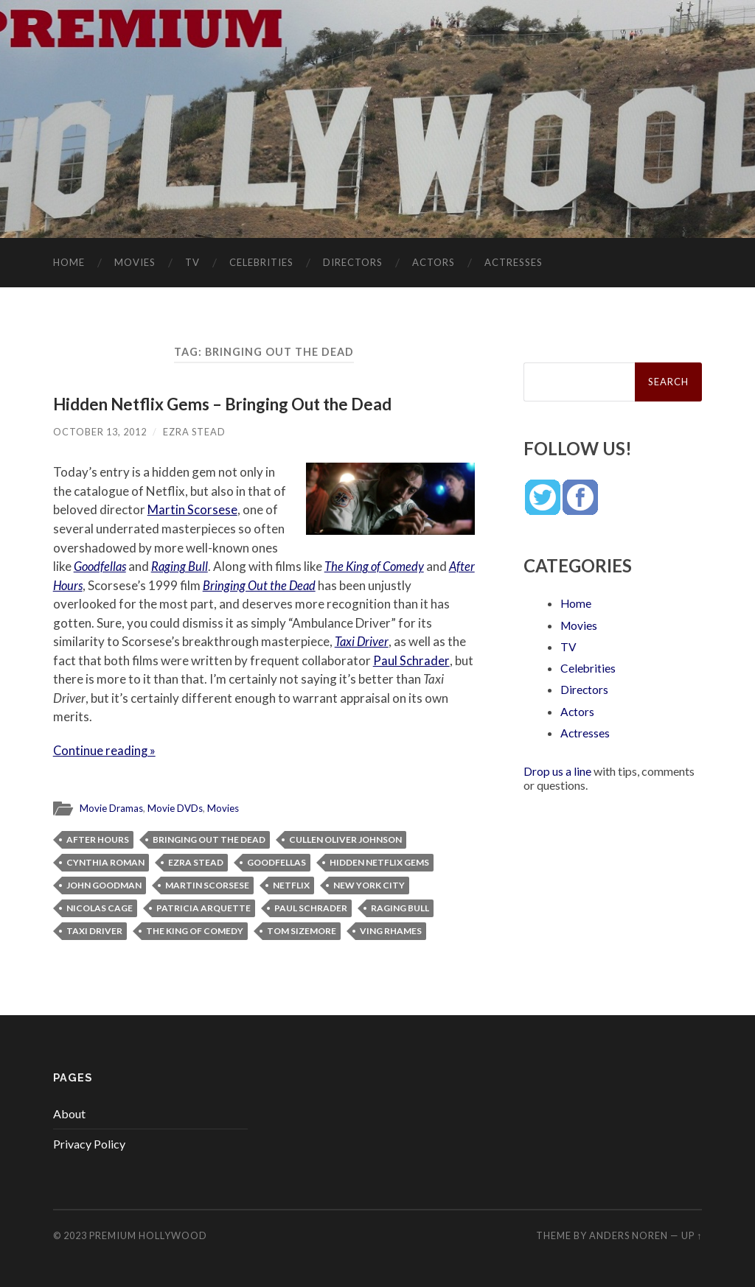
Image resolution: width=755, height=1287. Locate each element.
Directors (353, 262)
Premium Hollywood (148, 1235)
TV (192, 262)
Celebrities (261, 262)
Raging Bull (183, 566)
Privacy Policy (89, 1143)
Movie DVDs (175, 807)
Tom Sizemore (301, 929)
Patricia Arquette (203, 906)
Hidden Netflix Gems (379, 860)
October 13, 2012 (100, 432)
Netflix (291, 883)
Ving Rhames (391, 929)
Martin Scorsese (192, 509)
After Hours (83, 584)
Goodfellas (101, 566)
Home (69, 262)
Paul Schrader (411, 659)
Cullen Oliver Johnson (345, 838)
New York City (369, 883)
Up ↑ (691, 1235)
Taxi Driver (362, 641)
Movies (135, 262)
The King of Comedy (379, 566)
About (69, 1112)
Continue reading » (105, 749)
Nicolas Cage (99, 906)
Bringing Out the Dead (291, 584)
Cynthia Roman (105, 860)
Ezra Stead (194, 432)
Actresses (513, 262)
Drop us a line (557, 769)
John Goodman (104, 883)
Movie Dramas (111, 807)
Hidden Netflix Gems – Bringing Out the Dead (223, 404)
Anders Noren (628, 1235)
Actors (433, 262)
